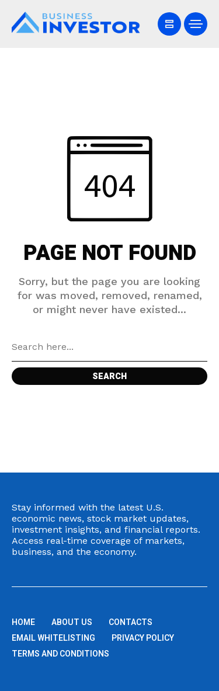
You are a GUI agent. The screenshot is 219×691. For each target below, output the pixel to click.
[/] (169, 24)
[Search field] (109, 347)
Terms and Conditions (60, 654)
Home (23, 622)
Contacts (130, 622)
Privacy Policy (143, 638)
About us (71, 622)
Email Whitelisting (53, 638)
